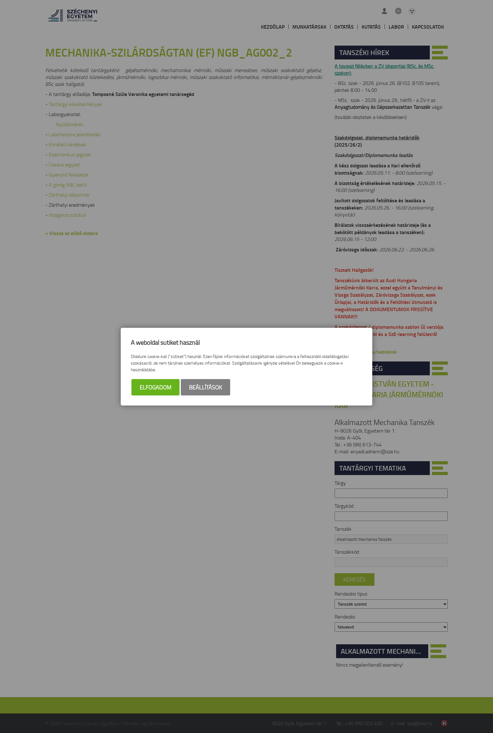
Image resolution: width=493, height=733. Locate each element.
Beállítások (205, 387)
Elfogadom (155, 387)
